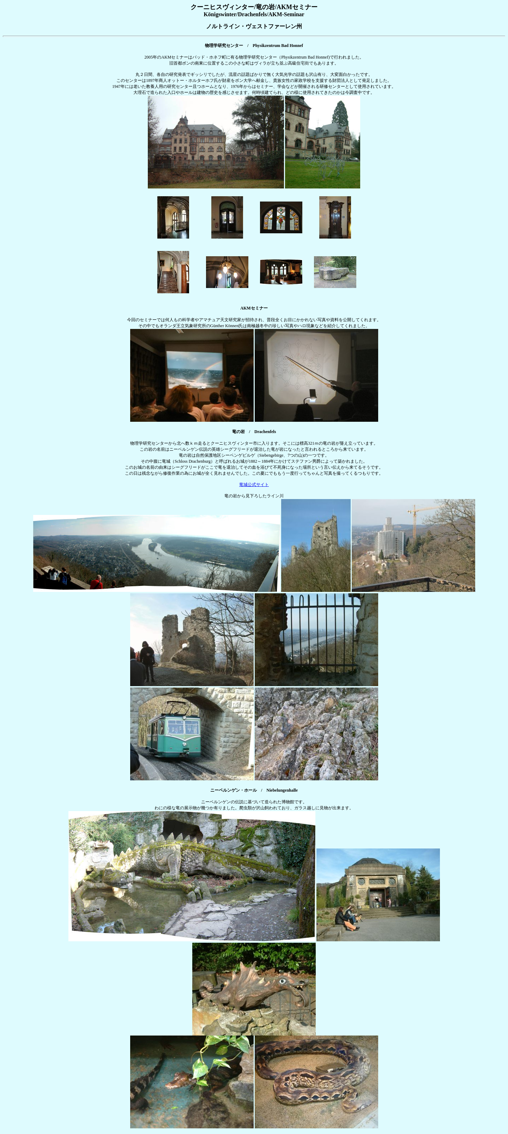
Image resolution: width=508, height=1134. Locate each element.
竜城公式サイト (254, 484)
